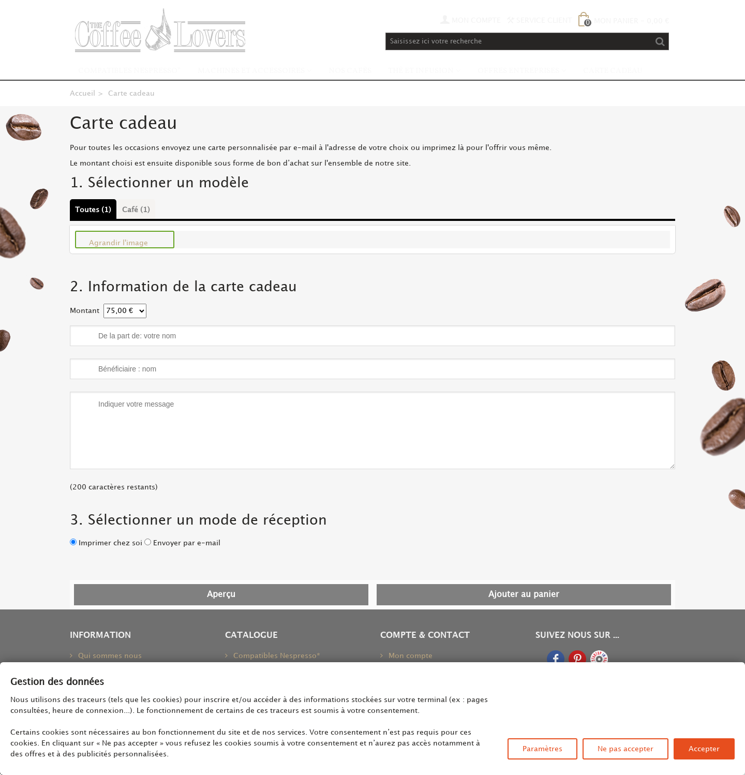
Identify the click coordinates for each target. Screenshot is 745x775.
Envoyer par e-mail (186, 543)
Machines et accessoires (251, 71)
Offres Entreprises (518, 71)
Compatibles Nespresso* (129, 71)
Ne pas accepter (625, 749)
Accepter (704, 749)
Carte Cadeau (613, 71)
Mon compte (409, 655)
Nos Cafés (350, 71)
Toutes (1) (93, 209)
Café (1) (136, 209)
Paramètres (542, 749)
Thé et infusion (421, 71)
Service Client (539, 20)
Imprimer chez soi (110, 543)
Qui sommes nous (109, 655)
